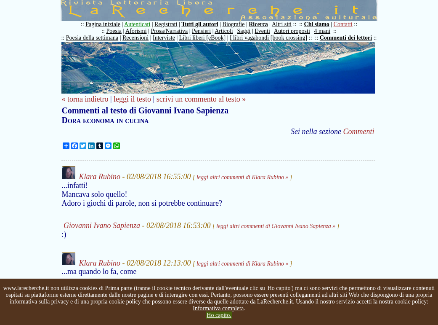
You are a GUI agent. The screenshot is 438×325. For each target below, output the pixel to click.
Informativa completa (218, 308)
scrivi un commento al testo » (201, 99)
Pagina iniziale (102, 24)
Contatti (343, 24)
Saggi (244, 31)
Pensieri (201, 31)
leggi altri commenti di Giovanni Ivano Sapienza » (275, 226)
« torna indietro (85, 99)
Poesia (114, 31)
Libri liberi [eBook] (202, 38)
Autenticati (137, 24)
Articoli (224, 31)
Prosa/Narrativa (169, 31)
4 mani (322, 31)
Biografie (234, 24)
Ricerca (258, 24)
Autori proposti (292, 31)
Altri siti (282, 24)
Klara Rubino (100, 176)
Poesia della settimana (92, 38)
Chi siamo (316, 24)
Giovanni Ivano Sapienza (102, 225)
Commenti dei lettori (346, 38)
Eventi (262, 31)
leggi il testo (132, 99)
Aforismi (136, 31)
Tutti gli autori (199, 24)
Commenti (358, 131)
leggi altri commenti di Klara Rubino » (242, 177)
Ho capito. (219, 315)
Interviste (164, 38)
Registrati (165, 24)
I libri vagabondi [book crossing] (268, 38)
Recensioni (135, 38)
